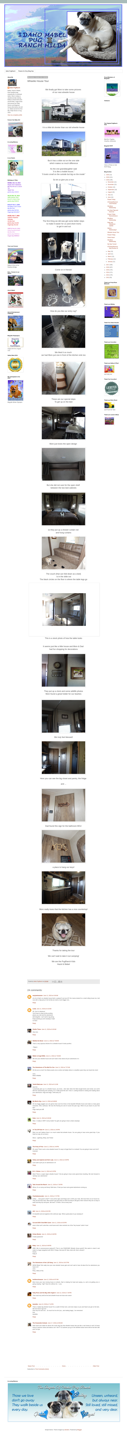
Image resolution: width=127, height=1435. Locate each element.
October (110, 187)
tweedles (35, 1304)
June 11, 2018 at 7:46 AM (53, 1056)
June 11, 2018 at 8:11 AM (50, 1084)
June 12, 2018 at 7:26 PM (64, 1293)
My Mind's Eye (37, 1101)
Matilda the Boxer (38, 1041)
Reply (34, 1002)
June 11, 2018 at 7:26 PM (55, 1184)
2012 (108, 277)
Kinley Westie (37, 1234)
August (110, 192)
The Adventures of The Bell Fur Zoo (44, 1067)
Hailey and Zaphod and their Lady (43, 1160)
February (110, 259)
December (111, 182)
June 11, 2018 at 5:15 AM (44, 1009)
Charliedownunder (38, 1196)
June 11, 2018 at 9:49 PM (43, 1245)
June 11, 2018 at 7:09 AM (51, 1041)
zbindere (66, 1430)
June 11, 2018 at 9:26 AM (43, 1118)
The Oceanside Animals (40, 1323)
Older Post (96, 1366)
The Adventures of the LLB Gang (43, 1262)
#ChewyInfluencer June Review (112, 202)
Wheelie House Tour (113, 232)
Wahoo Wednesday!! (112, 229)
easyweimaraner (38, 995)
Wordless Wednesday (111, 206)
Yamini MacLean (38, 1084)
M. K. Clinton (36, 1171)
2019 (108, 177)
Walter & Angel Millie (39, 1056)
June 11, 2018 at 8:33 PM (59, 1222)
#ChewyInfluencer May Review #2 (112, 247)
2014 (108, 272)
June (109, 197)
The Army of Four (38, 1146)
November (111, 184)
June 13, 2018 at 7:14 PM (46, 1304)
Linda (34, 1009)
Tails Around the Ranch (40, 1184)
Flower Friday (111, 199)
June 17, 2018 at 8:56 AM (55, 1323)
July (109, 194)
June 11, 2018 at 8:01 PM (43, 1211)
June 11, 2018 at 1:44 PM (51, 1146)
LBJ (34, 1211)
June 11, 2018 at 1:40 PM (52, 1129)
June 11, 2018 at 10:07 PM (61, 1262)
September (111, 189)
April (109, 254)
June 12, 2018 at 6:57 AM (51, 1279)
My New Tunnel (111, 244)
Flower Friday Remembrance (112, 215)
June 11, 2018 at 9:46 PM (49, 1234)
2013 (108, 275)
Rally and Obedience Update (111, 224)
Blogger (79, 1430)
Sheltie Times (37, 1029)
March (110, 256)
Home (64, 1366)
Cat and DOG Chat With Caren (42, 1222)
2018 (108, 180)
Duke (34, 1118)
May (109, 251)
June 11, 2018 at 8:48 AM (49, 1101)
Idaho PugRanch (10, 71)
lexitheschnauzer (38, 1279)
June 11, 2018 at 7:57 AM (62, 1067)
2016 (108, 267)
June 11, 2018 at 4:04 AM (50, 995)
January (110, 261)
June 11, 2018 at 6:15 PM (48, 1171)
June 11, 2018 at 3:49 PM (61, 1160)
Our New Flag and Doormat (112, 211)
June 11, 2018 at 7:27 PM (52, 1196)
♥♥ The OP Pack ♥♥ (38, 1129)
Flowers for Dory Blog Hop (26, 71)
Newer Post (31, 1366)
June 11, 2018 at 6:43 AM (49, 1029)
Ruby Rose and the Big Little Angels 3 (44, 1293)
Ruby (34, 1245)
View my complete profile (15, 115)
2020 (108, 174)
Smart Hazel (111, 237)
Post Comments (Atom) (42, 1369)
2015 (108, 270)
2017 (108, 265)
